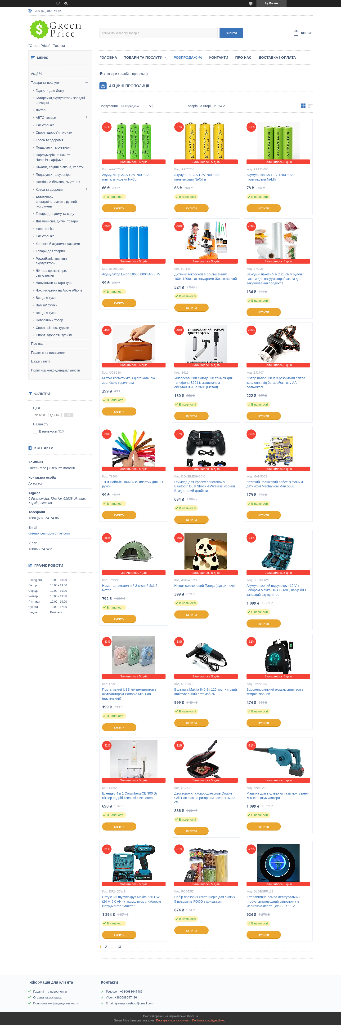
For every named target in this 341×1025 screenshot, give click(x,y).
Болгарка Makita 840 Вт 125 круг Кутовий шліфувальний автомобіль (205, 692)
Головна (108, 57)
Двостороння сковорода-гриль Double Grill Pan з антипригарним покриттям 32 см (204, 797)
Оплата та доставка (47, 997)
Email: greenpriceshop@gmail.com (129, 1003)
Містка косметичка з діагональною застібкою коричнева (128, 380)
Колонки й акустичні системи (58, 244)
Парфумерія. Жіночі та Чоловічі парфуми (53, 157)
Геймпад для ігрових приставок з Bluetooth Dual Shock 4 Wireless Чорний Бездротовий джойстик (204, 486)
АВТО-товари (46, 117)
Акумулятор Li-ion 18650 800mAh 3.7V (131, 274)
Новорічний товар (49, 320)
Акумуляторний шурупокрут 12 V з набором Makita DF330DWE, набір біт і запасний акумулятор (276, 590)
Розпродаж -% (188, 57)
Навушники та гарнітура (54, 283)
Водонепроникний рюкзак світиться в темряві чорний (275, 692)
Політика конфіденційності (209, 1020)
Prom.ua (192, 1016)
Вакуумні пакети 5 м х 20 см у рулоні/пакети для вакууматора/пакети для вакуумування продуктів (275, 278)
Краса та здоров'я (49, 140)
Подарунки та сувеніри (53, 147)
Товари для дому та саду (55, 214)
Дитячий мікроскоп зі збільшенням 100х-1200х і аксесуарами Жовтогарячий (205, 276)
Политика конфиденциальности (55, 370)
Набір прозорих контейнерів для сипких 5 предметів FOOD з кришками (204, 899)
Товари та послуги (45, 82)
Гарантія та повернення (49, 352)
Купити (119, 208)
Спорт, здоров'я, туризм (54, 132)
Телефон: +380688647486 (124, 991)
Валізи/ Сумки (46, 305)
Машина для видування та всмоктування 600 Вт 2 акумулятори (278, 795)
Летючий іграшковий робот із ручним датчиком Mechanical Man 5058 (275, 484)
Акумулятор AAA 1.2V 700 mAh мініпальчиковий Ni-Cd (125, 177)
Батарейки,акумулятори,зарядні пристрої (60, 100)
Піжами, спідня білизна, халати (60, 167)
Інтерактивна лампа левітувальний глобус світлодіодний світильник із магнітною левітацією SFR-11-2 (273, 901)
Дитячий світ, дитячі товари (57, 221)
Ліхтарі (41, 110)
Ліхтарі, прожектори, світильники (51, 273)
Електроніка (45, 125)
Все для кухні (46, 298)
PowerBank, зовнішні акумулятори (51, 261)
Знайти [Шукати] (231, 33)
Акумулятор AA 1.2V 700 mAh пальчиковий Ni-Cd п (197, 177)
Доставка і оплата (277, 57)
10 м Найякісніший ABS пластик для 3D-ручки (133, 484)
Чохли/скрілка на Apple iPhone (59, 290)
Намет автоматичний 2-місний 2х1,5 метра (129, 588)
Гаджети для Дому (50, 91)
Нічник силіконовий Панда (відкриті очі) (204, 586)
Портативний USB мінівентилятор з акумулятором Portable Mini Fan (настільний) (129, 694)
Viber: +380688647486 (121, 997)
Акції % (36, 73)
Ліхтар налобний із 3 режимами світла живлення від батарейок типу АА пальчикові (276, 382)
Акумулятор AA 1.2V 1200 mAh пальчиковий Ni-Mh (270, 177)
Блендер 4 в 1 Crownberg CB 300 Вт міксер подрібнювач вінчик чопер (129, 795)
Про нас (37, 343)
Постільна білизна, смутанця (58, 182)
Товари (111, 74)
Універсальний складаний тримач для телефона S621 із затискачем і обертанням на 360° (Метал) (203, 382)
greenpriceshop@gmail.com (49, 533)
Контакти (218, 57)
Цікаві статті (40, 361)
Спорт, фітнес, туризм (52, 328)
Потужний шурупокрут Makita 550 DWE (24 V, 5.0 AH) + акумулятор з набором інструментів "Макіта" (132, 901)
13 (119, 946)
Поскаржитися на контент (173, 1020)
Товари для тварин (50, 251)
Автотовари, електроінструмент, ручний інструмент (56, 201)
